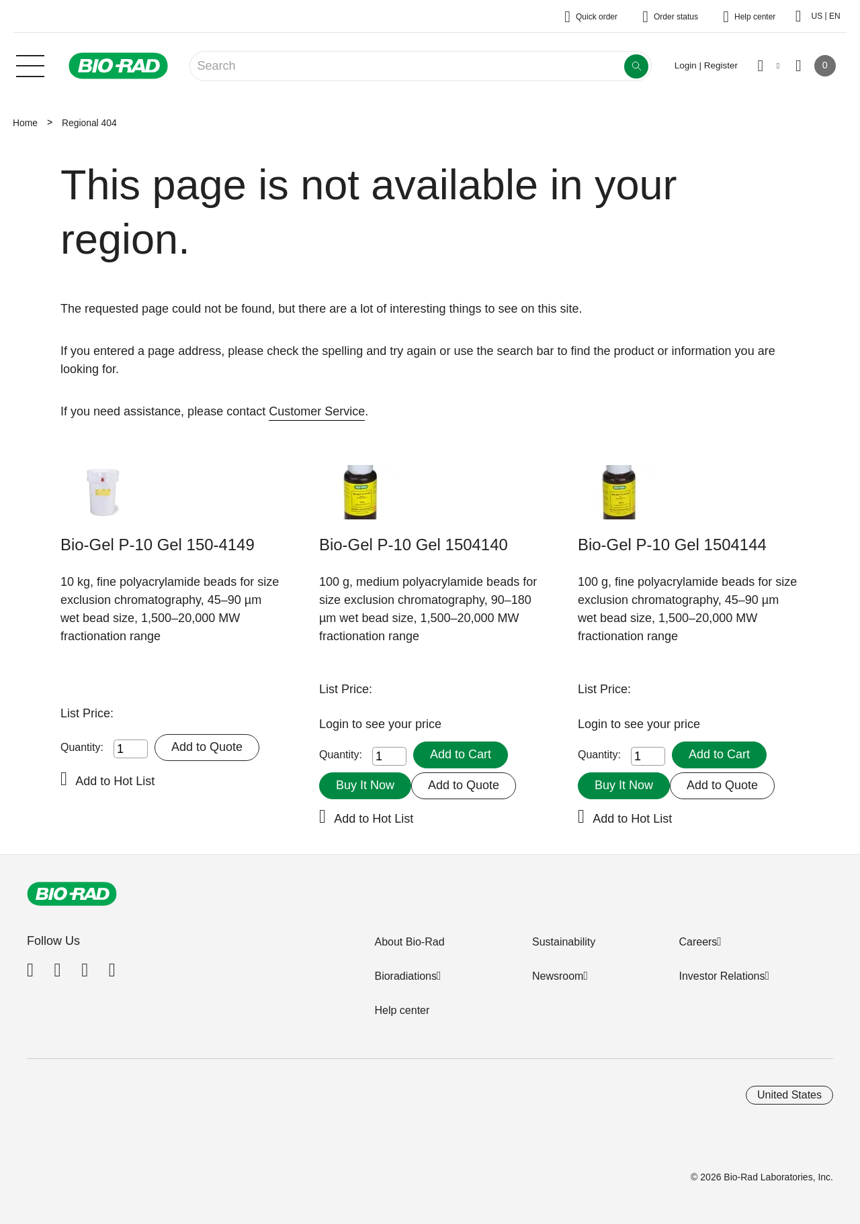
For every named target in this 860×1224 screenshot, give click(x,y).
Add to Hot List (115, 781)
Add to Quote (207, 747)
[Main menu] (30, 64)
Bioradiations (405, 976)
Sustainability (563, 942)
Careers (698, 942)
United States (789, 1095)
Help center (401, 1010)
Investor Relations (722, 976)
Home (25, 122)
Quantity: (81, 747)
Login (335, 724)
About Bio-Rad (409, 942)
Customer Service (317, 411)
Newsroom (557, 976)
